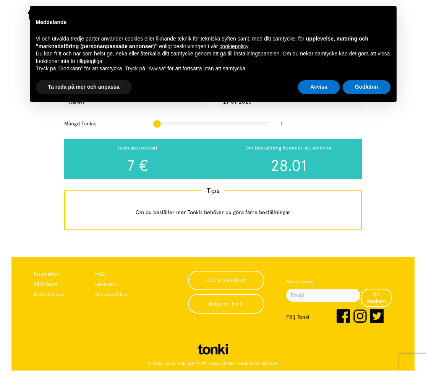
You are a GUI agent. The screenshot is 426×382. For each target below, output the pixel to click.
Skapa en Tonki (226, 304)
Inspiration (47, 274)
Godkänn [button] (366, 87)
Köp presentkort (226, 280)
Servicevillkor (111, 294)
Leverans (106, 284)
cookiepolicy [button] (233, 46)
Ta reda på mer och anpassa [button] (84, 87)
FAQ (100, 274)
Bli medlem (376, 297)
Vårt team (45, 284)
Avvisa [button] (318, 87)
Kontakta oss (49, 294)
